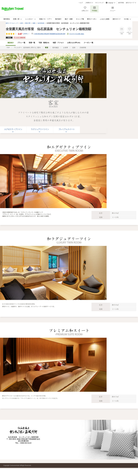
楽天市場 (121, 2)
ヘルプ (81, 2)
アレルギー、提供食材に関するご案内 (27, 47)
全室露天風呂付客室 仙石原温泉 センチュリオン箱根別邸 (48, 29)
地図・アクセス (58, 43)
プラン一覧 (21, 43)
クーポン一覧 (88, 43)
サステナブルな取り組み (76, 34)
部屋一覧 (32, 43)
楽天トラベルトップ (12, 23)
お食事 (65, 47)
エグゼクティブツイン (13, 129)
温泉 (73, 47)
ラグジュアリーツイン (40, 129)
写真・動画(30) (44, 43)
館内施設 (56, 47)
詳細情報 (83, 47)
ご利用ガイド (89, 2)
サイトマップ (99, 2)
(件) (26, 33)
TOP (8, 47)
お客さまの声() (73, 43)
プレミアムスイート (67, 129)
